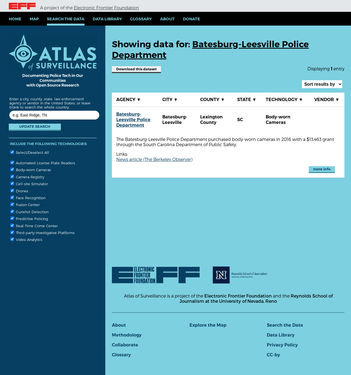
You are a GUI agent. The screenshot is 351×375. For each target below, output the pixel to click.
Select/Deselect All (29, 152)
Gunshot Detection (29, 212)
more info (321, 169)
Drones (19, 191)
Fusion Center (25, 204)
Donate (191, 18)
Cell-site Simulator (29, 184)
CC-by (273, 354)
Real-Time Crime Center (34, 226)
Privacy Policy (282, 345)
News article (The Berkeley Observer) (154, 159)
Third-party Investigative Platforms (42, 232)
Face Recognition (28, 198)
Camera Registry (27, 177)
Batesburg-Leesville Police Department (133, 120)
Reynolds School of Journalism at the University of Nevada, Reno (256, 298)
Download (136, 69)
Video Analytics (26, 239)
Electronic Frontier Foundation (106, 7)
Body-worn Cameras (30, 170)
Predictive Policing (29, 218)
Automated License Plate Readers (42, 163)
